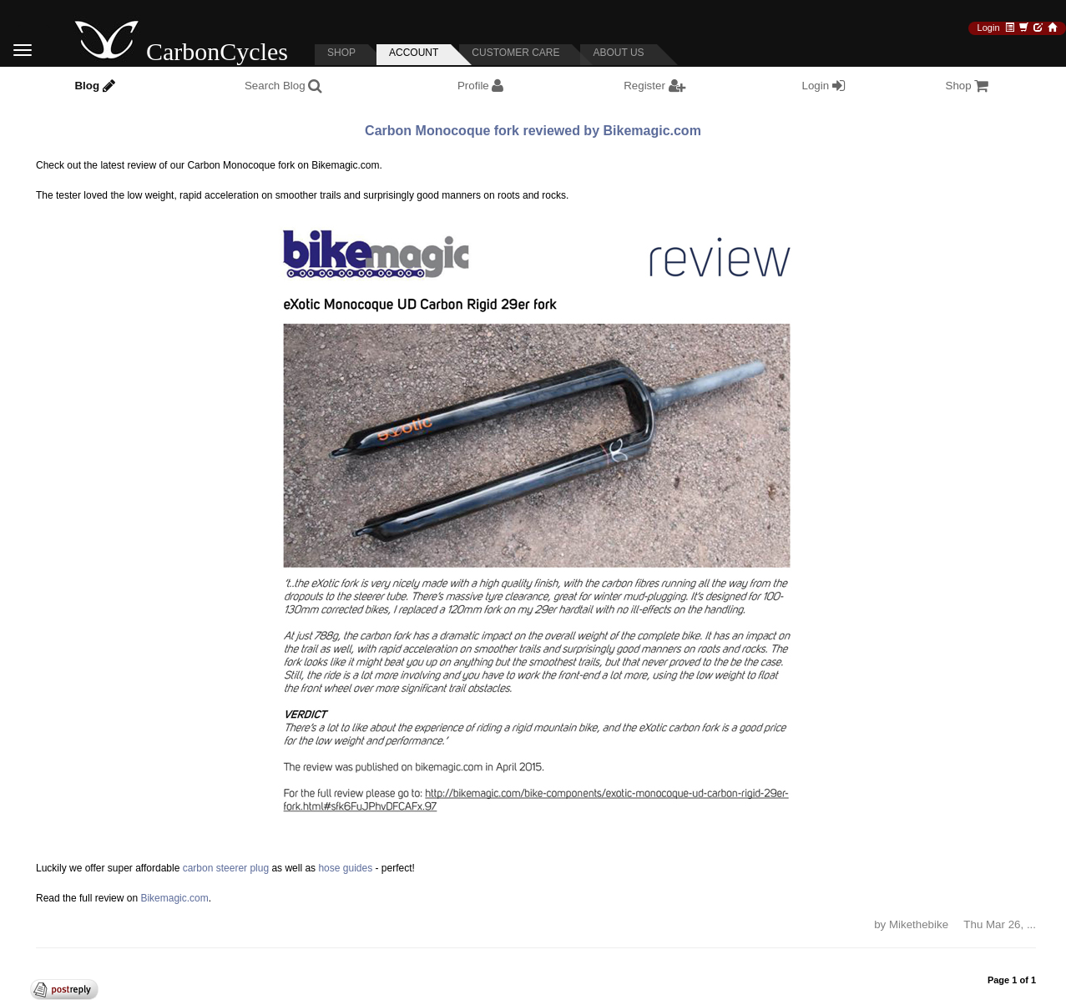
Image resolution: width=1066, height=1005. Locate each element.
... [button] (1031, 924)
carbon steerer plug (226, 868)
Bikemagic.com (174, 898)
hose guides (345, 868)
